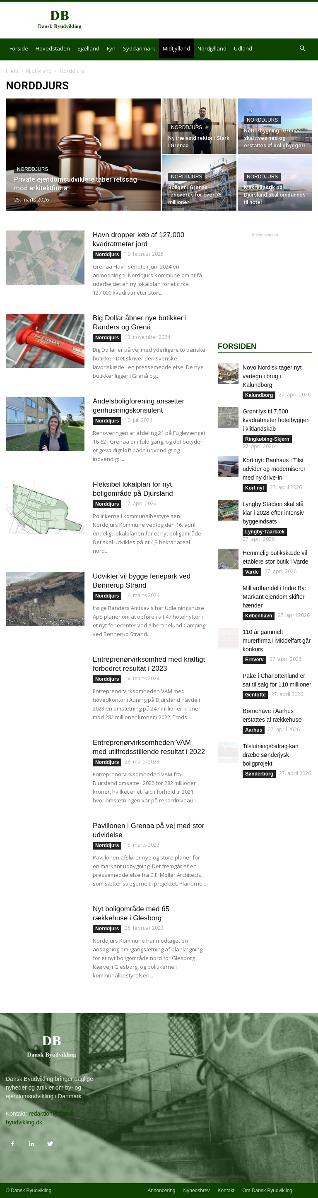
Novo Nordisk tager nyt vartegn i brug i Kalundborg (272, 376)
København (258, 616)
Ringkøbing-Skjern (267, 439)
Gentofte (255, 695)
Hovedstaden (53, 48)
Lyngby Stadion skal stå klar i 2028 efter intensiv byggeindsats (273, 513)
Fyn (111, 48)
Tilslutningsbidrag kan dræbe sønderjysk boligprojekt (271, 755)
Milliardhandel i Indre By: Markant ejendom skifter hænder (274, 597)
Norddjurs (32, 169)
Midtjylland (176, 48)
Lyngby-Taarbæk (264, 532)
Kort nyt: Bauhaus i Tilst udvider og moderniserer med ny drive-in (274, 469)
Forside (19, 48)
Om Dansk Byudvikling (267, 1190)
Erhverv (254, 660)
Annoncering (161, 1190)
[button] (302, 49)
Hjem (12, 70)
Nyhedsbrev (196, 1190)
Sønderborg (259, 774)
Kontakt (226, 1190)
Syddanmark (139, 48)
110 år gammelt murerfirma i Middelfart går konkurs (277, 641)
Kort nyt (254, 488)
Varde (252, 572)
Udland (243, 48)
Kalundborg (259, 395)
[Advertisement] (215, 20)
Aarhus (253, 730)
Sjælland (88, 48)
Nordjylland (212, 48)
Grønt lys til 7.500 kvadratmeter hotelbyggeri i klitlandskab (276, 420)
